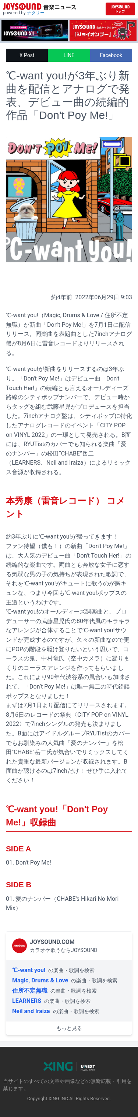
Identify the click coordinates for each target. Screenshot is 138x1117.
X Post (27, 55)
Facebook (111, 55)
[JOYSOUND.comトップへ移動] (120, 9)
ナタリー (36, 12)
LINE (69, 55)
